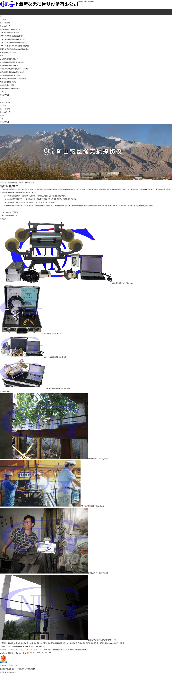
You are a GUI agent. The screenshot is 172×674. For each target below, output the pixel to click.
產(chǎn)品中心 (5, 26)
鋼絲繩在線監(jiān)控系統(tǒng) (10, 29)
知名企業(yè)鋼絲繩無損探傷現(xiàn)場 (13, 78)
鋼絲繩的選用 (29, 183)
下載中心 (3, 92)
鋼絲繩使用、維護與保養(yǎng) (101, 643)
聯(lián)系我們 (4, 95)
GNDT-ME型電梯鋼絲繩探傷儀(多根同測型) (15, 46)
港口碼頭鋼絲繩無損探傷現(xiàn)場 (12, 62)
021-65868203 (89, 1)
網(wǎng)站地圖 (5, 653)
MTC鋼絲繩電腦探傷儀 (8, 52)
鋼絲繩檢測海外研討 (7, 85)
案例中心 (3, 55)
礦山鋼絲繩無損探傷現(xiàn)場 (10, 59)
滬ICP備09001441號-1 (18, 653)
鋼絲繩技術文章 (17, 183)
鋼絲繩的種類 (52, 643)
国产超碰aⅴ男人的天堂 (8, 672)
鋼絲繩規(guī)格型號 (40, 643)
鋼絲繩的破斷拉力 (14, 643)
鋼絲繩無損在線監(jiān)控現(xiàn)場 (12, 72)
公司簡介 (3, 19)
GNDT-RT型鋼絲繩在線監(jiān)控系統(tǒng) (14, 49)
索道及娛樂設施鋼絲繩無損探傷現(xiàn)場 (14, 69)
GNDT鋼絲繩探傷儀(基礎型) (9, 32)
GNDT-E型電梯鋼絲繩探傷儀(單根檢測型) (14, 42)
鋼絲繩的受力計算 (12, 212)
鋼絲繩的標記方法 (12, 215)
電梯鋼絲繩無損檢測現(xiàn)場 (10, 65)
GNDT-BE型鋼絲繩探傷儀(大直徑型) (12, 39)
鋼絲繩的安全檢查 (118, 643)
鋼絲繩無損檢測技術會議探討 (10, 88)
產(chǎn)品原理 (5, 23)
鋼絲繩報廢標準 (84, 643)
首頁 (1, 16)
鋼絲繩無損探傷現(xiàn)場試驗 (10, 75)
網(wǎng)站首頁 (5, 102)
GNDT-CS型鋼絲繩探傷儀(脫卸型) (11, 36)
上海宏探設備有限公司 (22, 646)
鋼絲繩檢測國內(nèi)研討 (8, 82)
